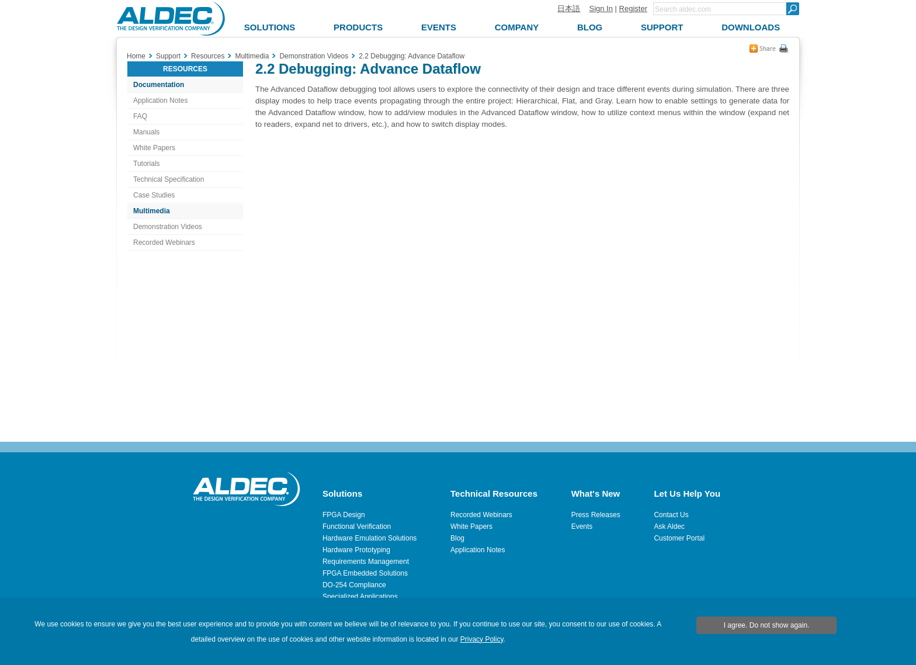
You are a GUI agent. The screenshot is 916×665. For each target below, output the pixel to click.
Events (582, 526)
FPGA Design (343, 515)
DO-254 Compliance (354, 585)
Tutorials (146, 164)
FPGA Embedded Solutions (365, 573)
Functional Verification (356, 526)
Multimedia (151, 211)
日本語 (568, 8)
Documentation (158, 85)
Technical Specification (168, 179)
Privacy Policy (482, 639)
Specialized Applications (360, 597)
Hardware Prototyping (356, 550)
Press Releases (595, 515)
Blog (457, 538)
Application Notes (160, 100)
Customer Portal (679, 538)
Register (633, 8)
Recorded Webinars (164, 242)
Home (136, 56)
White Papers (154, 148)
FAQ (140, 116)
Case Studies (154, 195)
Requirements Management (365, 561)
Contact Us (671, 515)
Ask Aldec (669, 526)
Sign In (600, 8)
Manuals (146, 132)
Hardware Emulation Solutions (369, 538)
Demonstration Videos (167, 227)
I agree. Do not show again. (767, 625)
